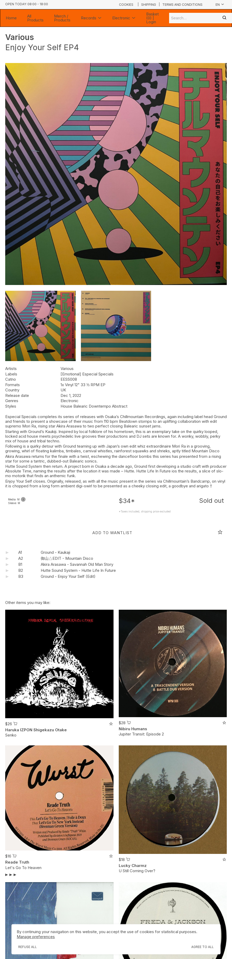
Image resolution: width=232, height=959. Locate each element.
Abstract (119, 406)
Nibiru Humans (133, 728)
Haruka (12, 729)
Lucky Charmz (133, 865)
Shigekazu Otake (50, 729)
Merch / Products (62, 18)
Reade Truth (17, 862)
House (67, 406)
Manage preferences (36, 936)
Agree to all (202, 947)
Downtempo (100, 406)
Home (11, 18)
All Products (35, 18)
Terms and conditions (182, 4)
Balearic (81, 406)
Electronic (124, 18)
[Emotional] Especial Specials (87, 374)
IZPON (26, 729)
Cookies (126, 5)
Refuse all (27, 947)
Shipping (148, 4)
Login (151, 21)
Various (19, 37)
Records (91, 18)
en (220, 5)
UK (63, 389)
